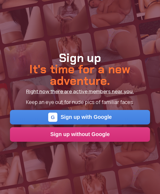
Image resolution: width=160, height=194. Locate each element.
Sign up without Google (80, 134)
